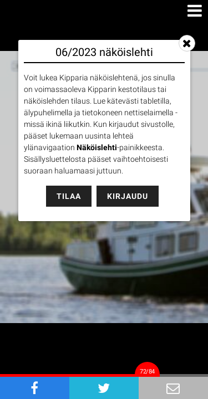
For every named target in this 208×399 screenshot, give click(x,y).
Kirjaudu (127, 196)
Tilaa (69, 196)
